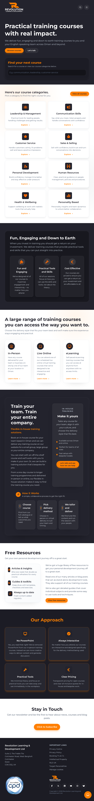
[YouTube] (71, 785)
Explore (25, 125)
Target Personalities (58, 766)
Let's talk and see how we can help (67, 464)
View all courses (80, 94)
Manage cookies (56, 769)
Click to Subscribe (47, 727)
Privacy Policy (55, 752)
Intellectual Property (58, 759)
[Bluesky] (83, 785)
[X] (58, 785)
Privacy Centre (55, 749)
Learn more (14, 378)
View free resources (56, 600)
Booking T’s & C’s (56, 756)
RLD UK (52, 763)
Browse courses (14, 50)
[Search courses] (80, 7)
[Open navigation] (86, 7)
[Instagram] (77, 785)
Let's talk (31, 50)
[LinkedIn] (64, 785)
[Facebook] (51, 785)
